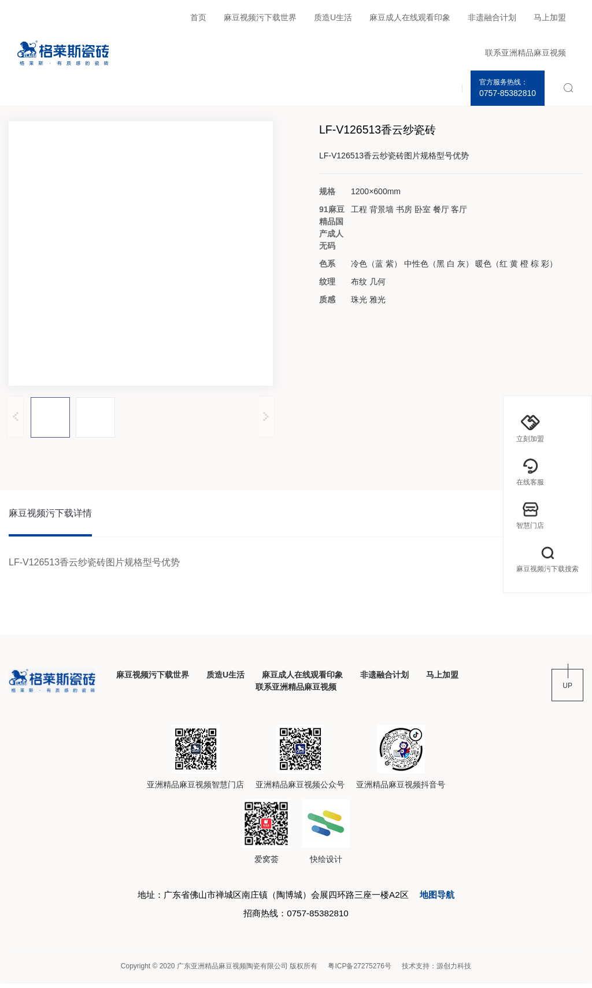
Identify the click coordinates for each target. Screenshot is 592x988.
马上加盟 (550, 17)
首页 (198, 17)
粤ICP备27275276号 (359, 971)
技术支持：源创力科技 (436, 971)
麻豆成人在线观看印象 (409, 17)
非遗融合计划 (492, 17)
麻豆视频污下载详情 (50, 514)
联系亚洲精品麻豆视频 (525, 52)
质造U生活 (333, 17)
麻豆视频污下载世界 (260, 17)
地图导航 (446, 897)
